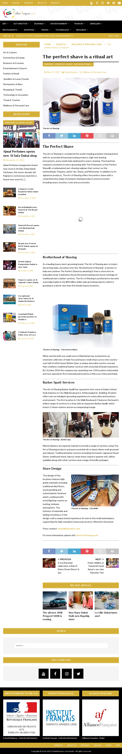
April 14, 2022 (25, 304)
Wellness (81, 29)
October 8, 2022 (26, 270)
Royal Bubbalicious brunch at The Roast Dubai (27, 209)
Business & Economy (13, 62)
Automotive (20, 23)
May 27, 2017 (53, 72)
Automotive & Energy (14, 57)
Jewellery (95, 23)
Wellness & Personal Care (94, 72)
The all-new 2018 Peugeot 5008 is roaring (52, 615)
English (16, 3)
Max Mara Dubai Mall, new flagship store (79, 615)
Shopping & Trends (12, 89)
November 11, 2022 (28, 198)
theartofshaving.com (87, 535)
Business (39, 23)
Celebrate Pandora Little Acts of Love (27, 333)
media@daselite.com (69, 528)
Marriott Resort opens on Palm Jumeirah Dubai (28, 228)
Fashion (78, 23)
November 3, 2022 (27, 234)
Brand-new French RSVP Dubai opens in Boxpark (28, 246)
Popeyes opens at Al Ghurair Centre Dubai (28, 280)
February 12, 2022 (27, 323)
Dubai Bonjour (71, 72)
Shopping (29, 29)
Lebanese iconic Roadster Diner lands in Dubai (28, 191)
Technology (62, 29)
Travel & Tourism (11, 99)
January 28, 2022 (27, 338)
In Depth (61, 44)
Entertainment (59, 23)
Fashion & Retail (11, 73)
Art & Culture (10, 52)
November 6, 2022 (27, 216)
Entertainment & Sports (15, 68)
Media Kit (55, 3)
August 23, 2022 (26, 286)
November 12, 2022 (15, 159)
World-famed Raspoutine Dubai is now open (27, 264)
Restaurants (10, 29)
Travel (44, 29)
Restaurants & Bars (13, 83)
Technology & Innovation (15, 94)
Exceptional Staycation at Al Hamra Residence (26, 298)
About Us (41, 3)
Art (4, 23)
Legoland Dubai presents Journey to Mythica (27, 316)
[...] (24, 179)
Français (28, 3)
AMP (118, 745)
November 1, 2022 (27, 252)
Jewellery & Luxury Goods (16, 78)
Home (5, 3)
